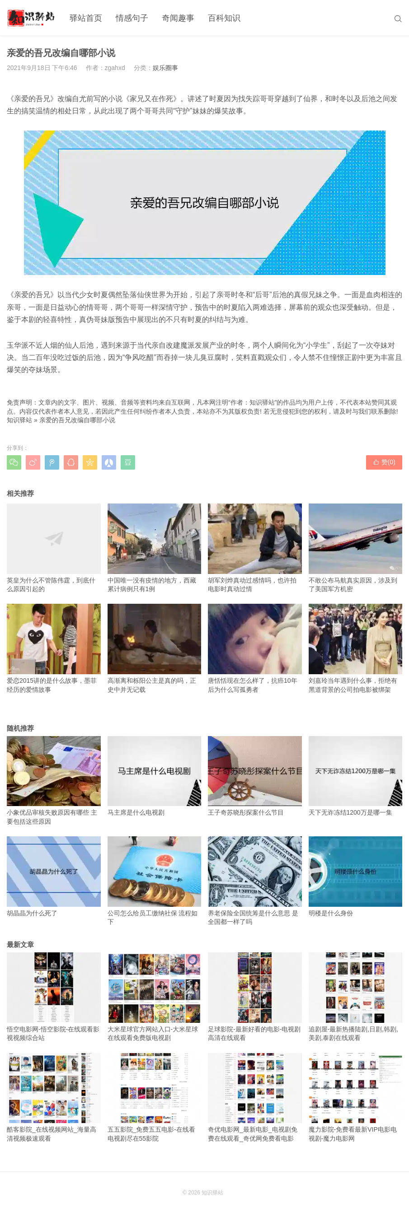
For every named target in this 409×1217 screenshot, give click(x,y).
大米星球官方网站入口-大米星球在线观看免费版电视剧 (155, 996)
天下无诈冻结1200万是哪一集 (356, 776)
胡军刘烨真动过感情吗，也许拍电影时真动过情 (255, 548)
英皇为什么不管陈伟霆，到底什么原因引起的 (54, 548)
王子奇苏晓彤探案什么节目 (255, 776)
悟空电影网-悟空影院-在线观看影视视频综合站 (54, 996)
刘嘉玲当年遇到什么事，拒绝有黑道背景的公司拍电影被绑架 (356, 648)
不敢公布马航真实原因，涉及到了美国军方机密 (356, 548)
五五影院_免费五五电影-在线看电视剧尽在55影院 (155, 1097)
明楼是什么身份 (356, 876)
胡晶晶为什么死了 (54, 876)
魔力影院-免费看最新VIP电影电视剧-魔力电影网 (356, 1097)
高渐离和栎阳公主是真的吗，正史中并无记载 (155, 648)
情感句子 (132, 18)
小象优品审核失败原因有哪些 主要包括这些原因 (54, 780)
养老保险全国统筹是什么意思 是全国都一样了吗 (255, 880)
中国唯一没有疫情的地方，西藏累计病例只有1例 (155, 548)
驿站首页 (86, 18)
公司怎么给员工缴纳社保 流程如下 (155, 880)
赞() (384, 462)
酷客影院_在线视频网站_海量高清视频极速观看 (54, 1097)
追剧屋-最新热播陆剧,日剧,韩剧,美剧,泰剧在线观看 (356, 996)
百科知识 (224, 18)
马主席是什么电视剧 (155, 776)
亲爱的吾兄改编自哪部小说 (77, 420)
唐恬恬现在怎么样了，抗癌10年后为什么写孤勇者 (255, 648)
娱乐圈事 (165, 67)
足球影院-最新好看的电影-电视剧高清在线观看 (255, 996)
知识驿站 (19, 420)
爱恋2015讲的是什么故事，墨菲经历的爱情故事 (54, 648)
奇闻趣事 (178, 18)
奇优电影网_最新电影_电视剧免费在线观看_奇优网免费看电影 (255, 1097)
